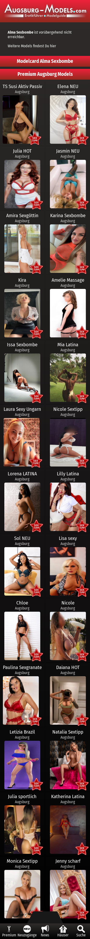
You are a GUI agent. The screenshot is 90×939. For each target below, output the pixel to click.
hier (53, 46)
